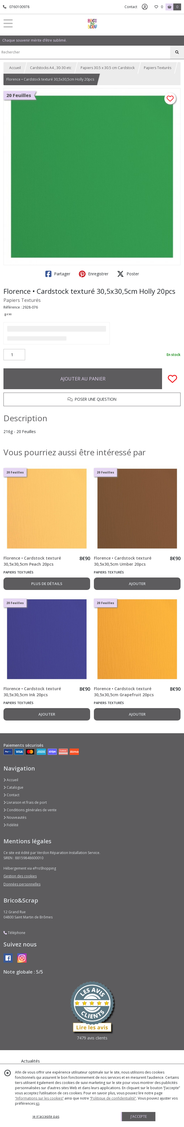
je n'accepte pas (46, 1116)
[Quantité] (14, 355)
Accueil (15, 67)
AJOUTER (137, 583)
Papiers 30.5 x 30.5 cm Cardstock (108, 67)
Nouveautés (14, 817)
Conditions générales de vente (30, 809)
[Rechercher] (177, 52)
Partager (57, 273)
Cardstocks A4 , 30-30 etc (50, 67)
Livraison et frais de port (25, 802)
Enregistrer (93, 273)
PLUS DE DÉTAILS (46, 583)
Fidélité (10, 824)
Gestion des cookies (20, 876)
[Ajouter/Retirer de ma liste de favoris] (172, 379)
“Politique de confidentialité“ (113, 1098)
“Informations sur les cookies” (39, 1098)
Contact (130, 6)
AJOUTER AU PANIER (82, 379)
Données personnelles (21, 884)
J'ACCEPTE (139, 1116)
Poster (128, 273)
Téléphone (14, 932)
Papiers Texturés (157, 67)
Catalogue (13, 787)
